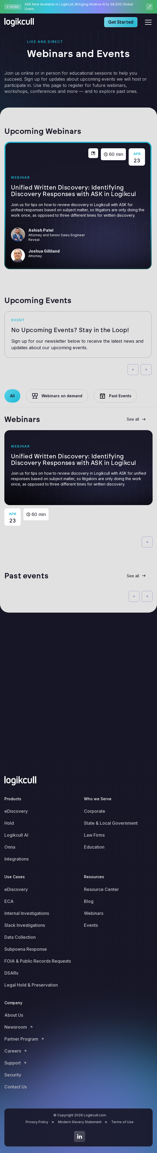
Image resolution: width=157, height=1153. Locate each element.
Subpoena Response (25, 949)
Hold (9, 823)
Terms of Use (122, 1122)
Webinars (93, 913)
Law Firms (94, 835)
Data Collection (20, 937)
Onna (9, 847)
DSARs (11, 973)
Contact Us (15, 1086)
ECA (9, 901)
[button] (147, 22)
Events (91, 925)
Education (94, 847)
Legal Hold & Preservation (31, 985)
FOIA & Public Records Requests (37, 961)
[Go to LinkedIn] (79, 1136)
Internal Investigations (26, 913)
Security (12, 1075)
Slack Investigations (24, 925)
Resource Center (101, 889)
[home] (20, 22)
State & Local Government (111, 823)
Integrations (16, 859)
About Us (13, 1015)
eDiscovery (16, 811)
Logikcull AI (16, 835)
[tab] (12, 396)
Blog (88, 901)
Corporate (94, 811)
